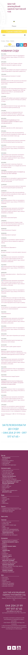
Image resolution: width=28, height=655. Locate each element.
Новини (4, 497)
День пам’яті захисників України (9, 217)
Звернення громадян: (8, 560)
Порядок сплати (6, 554)
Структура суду (6, 522)
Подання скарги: (7, 556)
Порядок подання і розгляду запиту (12, 566)
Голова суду (5, 523)
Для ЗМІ (4, 500)
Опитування (5, 579)
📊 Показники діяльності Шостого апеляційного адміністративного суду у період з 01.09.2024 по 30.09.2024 (13, 148)
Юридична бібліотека (8, 510)
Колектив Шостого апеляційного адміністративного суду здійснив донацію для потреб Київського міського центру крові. (14, 180)
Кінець (3, 415)
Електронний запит (7, 569)
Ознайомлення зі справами (9, 540)
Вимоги (4, 543)
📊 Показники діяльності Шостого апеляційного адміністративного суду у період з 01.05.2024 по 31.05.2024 (13, 291)
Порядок (4, 544)
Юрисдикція (5, 487)
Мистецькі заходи (7, 511)
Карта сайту (4, 516)
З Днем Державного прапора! (8, 234)
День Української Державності (8, 247)
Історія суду (5, 484)
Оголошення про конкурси (9, 535)
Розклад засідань (7, 472)
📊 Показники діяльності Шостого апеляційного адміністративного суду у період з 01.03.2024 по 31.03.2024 (13, 370)
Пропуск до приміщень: (9, 476)
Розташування (6, 457)
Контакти (5, 459)
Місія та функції (6, 486)
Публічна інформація (8, 564)
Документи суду (7, 491)
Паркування (5, 463)
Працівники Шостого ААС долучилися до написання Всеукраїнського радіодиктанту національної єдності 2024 (13, 82)
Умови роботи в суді (8, 533)
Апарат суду (5, 527)
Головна (3, 41)
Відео (3, 501)
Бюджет (4, 580)
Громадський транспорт (9, 465)
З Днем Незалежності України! (8, 230)
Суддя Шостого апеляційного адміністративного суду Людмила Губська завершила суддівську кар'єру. (13, 241)
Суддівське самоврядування (10, 529)
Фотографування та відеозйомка (11, 480)
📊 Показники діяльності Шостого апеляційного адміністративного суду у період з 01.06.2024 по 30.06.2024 (13, 268)
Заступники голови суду (9, 525)
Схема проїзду (6, 462)
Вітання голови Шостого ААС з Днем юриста (12, 128)
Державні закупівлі (7, 586)
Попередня (8, 414)
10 (19, 414)
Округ (4, 489)
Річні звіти (5, 577)
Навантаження (6, 581)
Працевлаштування (7, 532)
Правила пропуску (7, 477)
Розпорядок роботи (8, 460)
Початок (3, 414)
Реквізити (5, 553)
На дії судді (5, 557)
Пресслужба (5, 499)
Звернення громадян (8, 583)
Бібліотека (5, 503)
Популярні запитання (8, 571)
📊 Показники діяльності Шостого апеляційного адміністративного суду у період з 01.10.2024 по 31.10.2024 (12, 57)
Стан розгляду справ (8, 473)
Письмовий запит (7, 567)
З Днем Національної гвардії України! (10, 376)
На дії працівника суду (8, 559)
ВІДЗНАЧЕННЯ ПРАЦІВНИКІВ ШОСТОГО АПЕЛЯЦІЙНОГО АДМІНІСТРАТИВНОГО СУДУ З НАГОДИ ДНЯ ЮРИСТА (12, 121)
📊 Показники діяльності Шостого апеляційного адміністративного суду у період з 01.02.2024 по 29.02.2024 (13, 390)
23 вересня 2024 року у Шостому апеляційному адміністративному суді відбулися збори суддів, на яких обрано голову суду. (13, 194)
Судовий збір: (6, 550)
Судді (3, 526)
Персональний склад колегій (10, 530)
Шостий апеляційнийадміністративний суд (16, 8)
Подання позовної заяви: (9, 546)
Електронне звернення (8, 563)
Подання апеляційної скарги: (10, 542)
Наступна (23, 414)
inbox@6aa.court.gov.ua (14, 611)
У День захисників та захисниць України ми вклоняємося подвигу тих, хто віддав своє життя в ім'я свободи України (13, 165)
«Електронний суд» (7, 470)
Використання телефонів (9, 479)
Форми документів (7, 474)
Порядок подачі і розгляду (9, 562)
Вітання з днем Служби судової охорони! (11, 346)
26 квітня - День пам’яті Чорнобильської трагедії (13, 335)
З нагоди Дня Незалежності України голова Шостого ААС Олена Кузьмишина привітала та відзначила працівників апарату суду (12, 224)
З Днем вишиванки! (6, 313)
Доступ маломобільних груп (10, 482)
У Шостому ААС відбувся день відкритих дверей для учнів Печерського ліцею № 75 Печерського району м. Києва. (14, 99)
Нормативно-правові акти (9, 490)
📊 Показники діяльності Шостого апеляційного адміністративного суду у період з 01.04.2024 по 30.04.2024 (13, 329)
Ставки (4, 552)
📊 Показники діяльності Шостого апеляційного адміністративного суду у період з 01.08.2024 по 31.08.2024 (13, 202)
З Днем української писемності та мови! (11, 76)
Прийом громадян (7, 570)
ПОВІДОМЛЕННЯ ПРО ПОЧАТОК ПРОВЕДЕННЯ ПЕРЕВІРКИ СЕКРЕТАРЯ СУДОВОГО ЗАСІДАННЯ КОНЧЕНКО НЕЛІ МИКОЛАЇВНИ (12, 382)
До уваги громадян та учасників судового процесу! (13, 252)
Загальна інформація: (8, 483)
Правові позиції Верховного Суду (11, 508)
